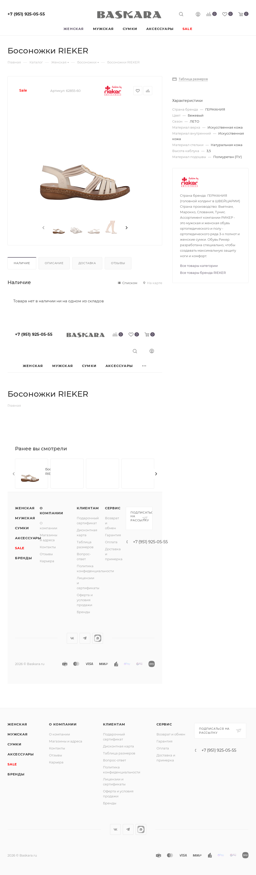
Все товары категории (199, 266)
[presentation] (43, 228)
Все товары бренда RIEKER (203, 273)
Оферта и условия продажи (85, 600)
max (97, 638)
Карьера (47, 561)
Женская (25, 508)
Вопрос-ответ (114, 760)
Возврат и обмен (170, 734)
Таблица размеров (119, 753)
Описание (54, 263)
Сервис (112, 508)
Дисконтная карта (118, 746)
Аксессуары (28, 538)
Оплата (111, 542)
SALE (19, 548)
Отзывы (118, 263)
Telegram (85, 638)
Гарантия (113, 535)
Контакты (48, 547)
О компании (63, 724)
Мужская (25, 518)
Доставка (87, 263)
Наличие (22, 263)
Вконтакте (72, 638)
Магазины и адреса (65, 741)
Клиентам (88, 508)
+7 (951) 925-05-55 (26, 14)
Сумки (22, 528)
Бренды (23, 558)
